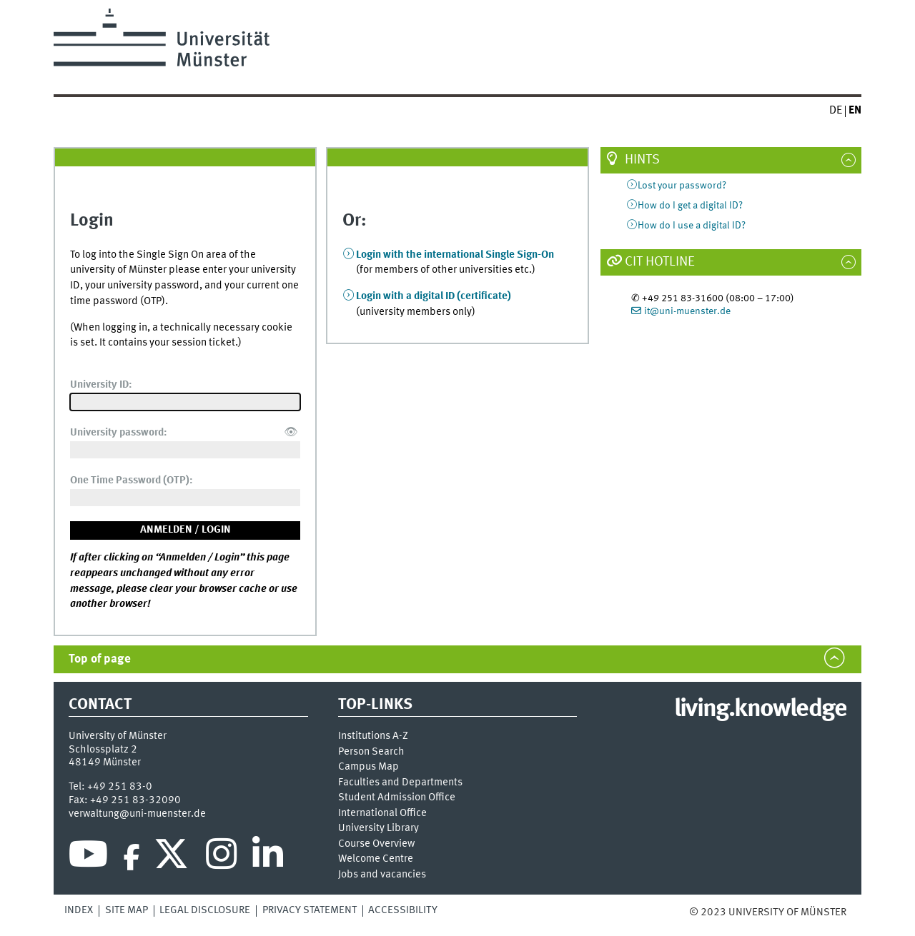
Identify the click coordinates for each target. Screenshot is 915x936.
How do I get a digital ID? (690, 206)
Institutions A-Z (373, 736)
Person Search (371, 752)
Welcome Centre (375, 859)
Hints (642, 160)
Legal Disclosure (204, 910)
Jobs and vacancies (382, 875)
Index (78, 910)
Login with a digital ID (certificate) (433, 296)
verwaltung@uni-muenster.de (137, 814)
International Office (382, 813)
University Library (378, 828)
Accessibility (402, 910)
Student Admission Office (396, 797)
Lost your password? (682, 186)
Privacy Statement (309, 910)
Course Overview (376, 844)
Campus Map (368, 767)
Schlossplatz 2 (103, 749)
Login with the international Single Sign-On (455, 255)
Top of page (100, 659)
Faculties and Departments (400, 783)
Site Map (126, 910)
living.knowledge (760, 710)
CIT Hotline (660, 262)
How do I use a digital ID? (692, 226)
